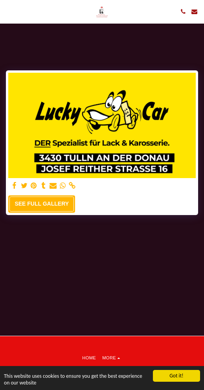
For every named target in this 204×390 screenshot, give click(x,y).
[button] (8, 11)
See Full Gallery (42, 204)
